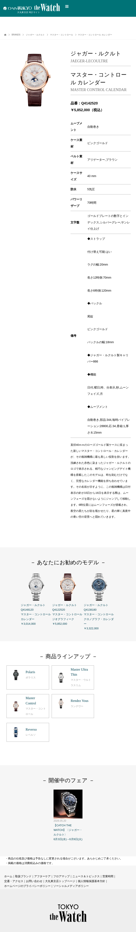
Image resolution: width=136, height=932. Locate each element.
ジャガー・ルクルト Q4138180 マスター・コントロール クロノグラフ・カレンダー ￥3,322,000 (99, 600)
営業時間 (107, 847)
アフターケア (42, 847)
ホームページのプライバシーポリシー (27, 856)
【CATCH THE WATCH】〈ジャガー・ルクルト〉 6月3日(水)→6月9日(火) (68, 786)
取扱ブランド (23, 847)
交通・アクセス (13, 852)
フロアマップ (61, 847)
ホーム (8, 847)
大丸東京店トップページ (60, 852)
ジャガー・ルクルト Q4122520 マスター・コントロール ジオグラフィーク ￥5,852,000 (68, 598)
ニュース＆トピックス (86, 847)
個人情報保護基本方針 (91, 852)
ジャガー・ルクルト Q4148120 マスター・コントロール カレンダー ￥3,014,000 (36, 598)
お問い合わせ (34, 852)
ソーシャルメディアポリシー (71, 856)
